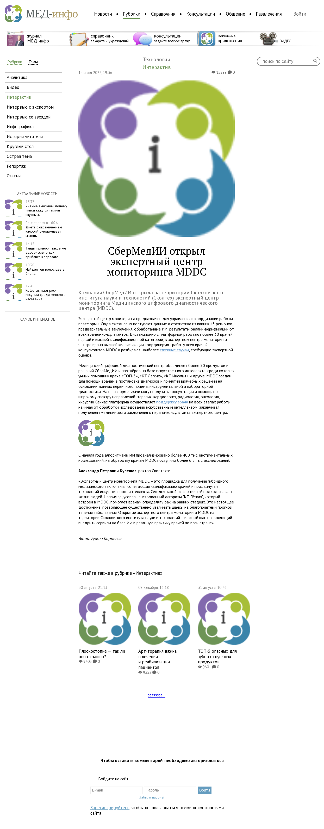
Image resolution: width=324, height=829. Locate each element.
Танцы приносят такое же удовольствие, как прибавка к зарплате (46, 250)
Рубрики (131, 14)
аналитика (17, 77)
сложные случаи (174, 349)
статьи (14, 176)
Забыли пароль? (151, 797)
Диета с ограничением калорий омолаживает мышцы (44, 229)
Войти (299, 14)
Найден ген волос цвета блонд (45, 269)
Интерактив (147, 573)
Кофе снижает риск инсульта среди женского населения (46, 292)
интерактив (19, 97)
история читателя (25, 136)
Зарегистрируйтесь (109, 808)
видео (13, 87)
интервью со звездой (29, 117)
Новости (103, 14)
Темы (33, 61)
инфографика (20, 126)
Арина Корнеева (106, 538)
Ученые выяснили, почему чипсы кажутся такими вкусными (46, 208)
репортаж (16, 166)
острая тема (19, 156)
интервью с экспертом (30, 107)
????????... (156, 695)
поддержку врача (172, 401)
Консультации (200, 14)
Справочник (163, 14)
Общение (235, 14)
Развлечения (269, 14)
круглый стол (20, 146)
